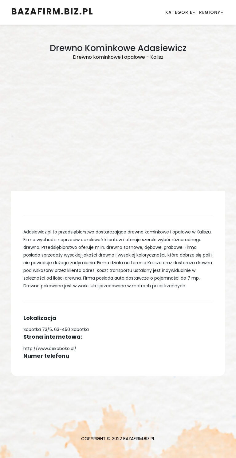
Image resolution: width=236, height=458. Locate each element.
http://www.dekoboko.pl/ (50, 348)
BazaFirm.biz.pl (52, 12)
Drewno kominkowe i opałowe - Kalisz (118, 57)
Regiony (209, 12)
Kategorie (178, 12)
